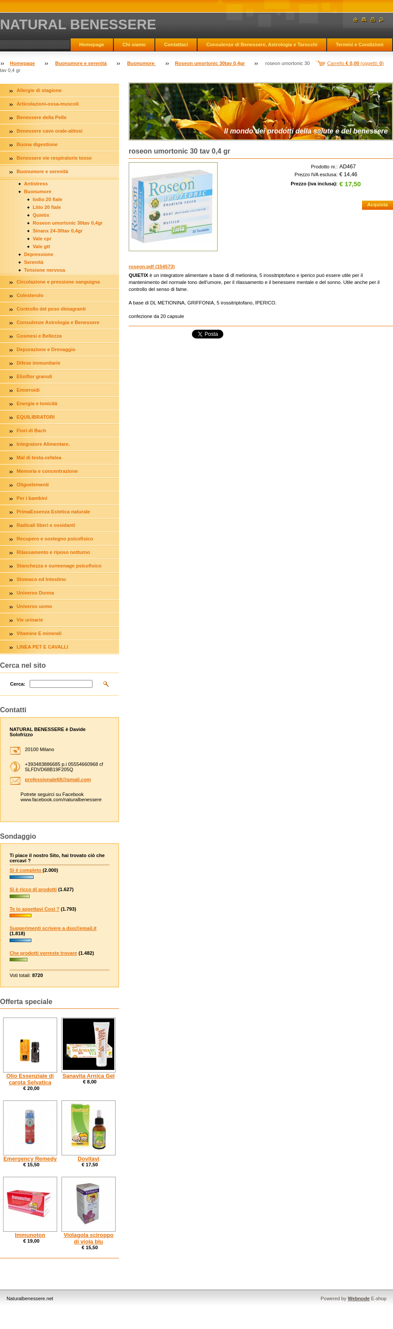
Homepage (91, 44)
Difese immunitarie (38, 363)
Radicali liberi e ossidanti (46, 525)
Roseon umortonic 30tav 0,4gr (210, 63)
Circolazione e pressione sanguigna (58, 281)
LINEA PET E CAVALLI (42, 646)
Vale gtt (41, 246)
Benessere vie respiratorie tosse (54, 158)
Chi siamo (134, 44)
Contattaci (176, 44)
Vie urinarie (30, 619)
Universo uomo (34, 606)
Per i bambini (32, 498)
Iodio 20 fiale (47, 199)
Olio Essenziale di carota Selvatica (30, 1079)
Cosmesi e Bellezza (39, 335)
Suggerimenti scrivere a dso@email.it (53, 928)
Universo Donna (35, 592)
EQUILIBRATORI (36, 417)
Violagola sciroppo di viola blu (88, 1238)
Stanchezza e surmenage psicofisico (59, 565)
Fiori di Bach (31, 430)
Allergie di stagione (39, 90)
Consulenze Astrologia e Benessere (58, 322)
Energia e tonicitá (37, 403)
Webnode (358, 1298)
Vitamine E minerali (39, 633)
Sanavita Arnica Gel (88, 1076)
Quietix (41, 215)
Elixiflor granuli (34, 376)
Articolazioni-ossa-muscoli (48, 103)
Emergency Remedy (30, 1158)
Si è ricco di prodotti (33, 889)
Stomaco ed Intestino (41, 579)
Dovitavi (88, 1158)
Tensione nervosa (44, 270)
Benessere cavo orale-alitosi (49, 130)
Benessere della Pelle (41, 117)
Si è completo (26, 870)
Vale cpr (42, 238)
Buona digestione (37, 144)
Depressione (38, 254)
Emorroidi (28, 390)
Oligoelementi (33, 484)
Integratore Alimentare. (43, 444)
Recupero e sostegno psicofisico (55, 538)
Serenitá (33, 262)
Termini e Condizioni (359, 44)
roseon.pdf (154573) (152, 266)
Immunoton (30, 1235)
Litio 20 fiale (47, 207)
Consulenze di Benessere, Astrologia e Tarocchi (262, 44)
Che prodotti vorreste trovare (43, 953)
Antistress (36, 183)
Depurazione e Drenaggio (46, 349)
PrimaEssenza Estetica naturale (53, 511)
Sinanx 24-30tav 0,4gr (57, 230)
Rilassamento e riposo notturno (53, 552)
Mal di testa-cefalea (39, 457)
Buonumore (141, 63)
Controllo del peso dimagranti (51, 308)
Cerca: (17, 684)
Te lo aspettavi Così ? (34, 909)
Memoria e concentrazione (47, 471)
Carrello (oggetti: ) (355, 63)
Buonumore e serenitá (81, 63)
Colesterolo (30, 295)
